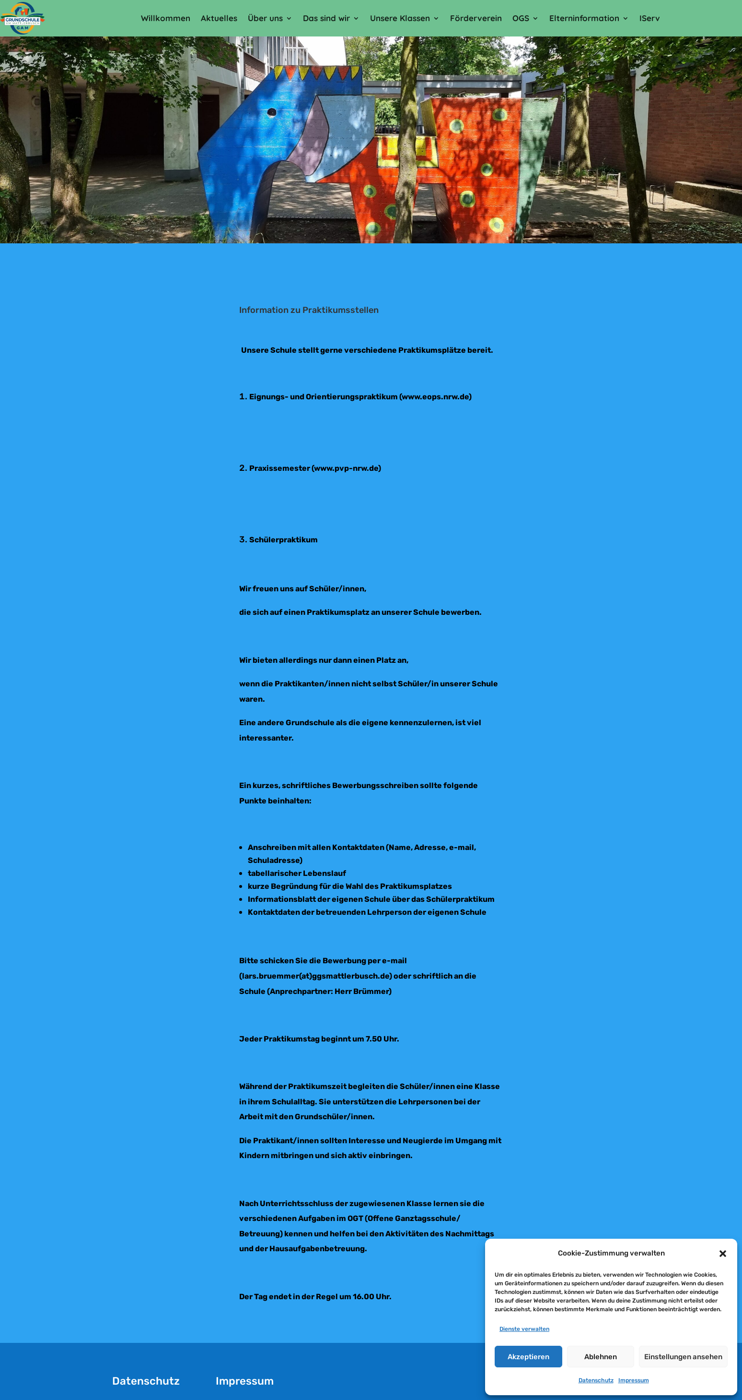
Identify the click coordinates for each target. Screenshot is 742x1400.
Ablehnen (600, 1356)
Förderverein (476, 18)
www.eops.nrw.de (435, 396)
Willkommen (165, 18)
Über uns (265, 18)
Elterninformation (584, 18)
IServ (649, 18)
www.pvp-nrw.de (346, 468)
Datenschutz (596, 1380)
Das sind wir (326, 18)
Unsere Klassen (400, 18)
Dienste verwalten (524, 1329)
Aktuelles (219, 18)
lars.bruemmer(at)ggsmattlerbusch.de (315, 976)
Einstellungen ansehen (683, 1356)
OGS (520, 18)
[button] (723, 1253)
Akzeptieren (528, 1356)
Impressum (633, 1380)
